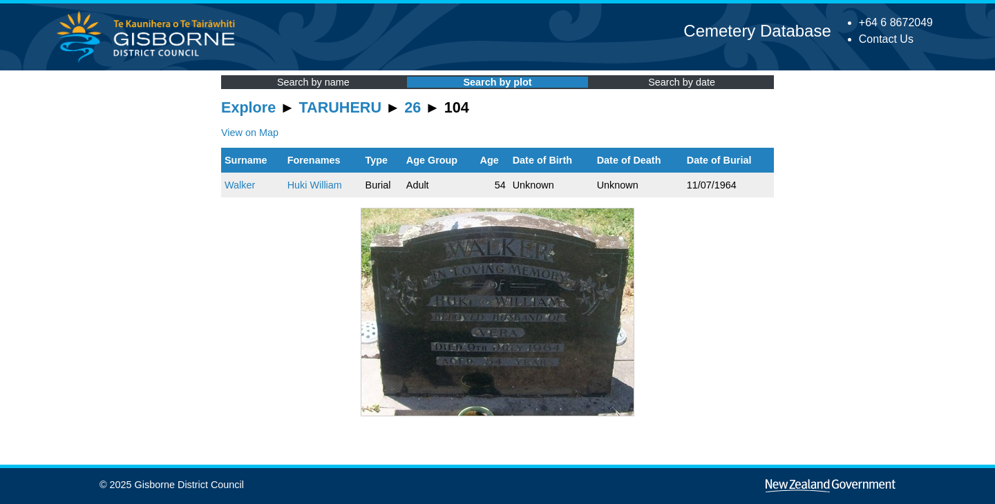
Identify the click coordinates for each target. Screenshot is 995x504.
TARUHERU (340, 107)
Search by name (313, 82)
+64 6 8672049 (896, 22)
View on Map (249, 132)
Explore (248, 107)
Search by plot (497, 82)
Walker (240, 185)
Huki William (314, 185)
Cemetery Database (757, 30)
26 (412, 107)
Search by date (681, 82)
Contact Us (886, 39)
